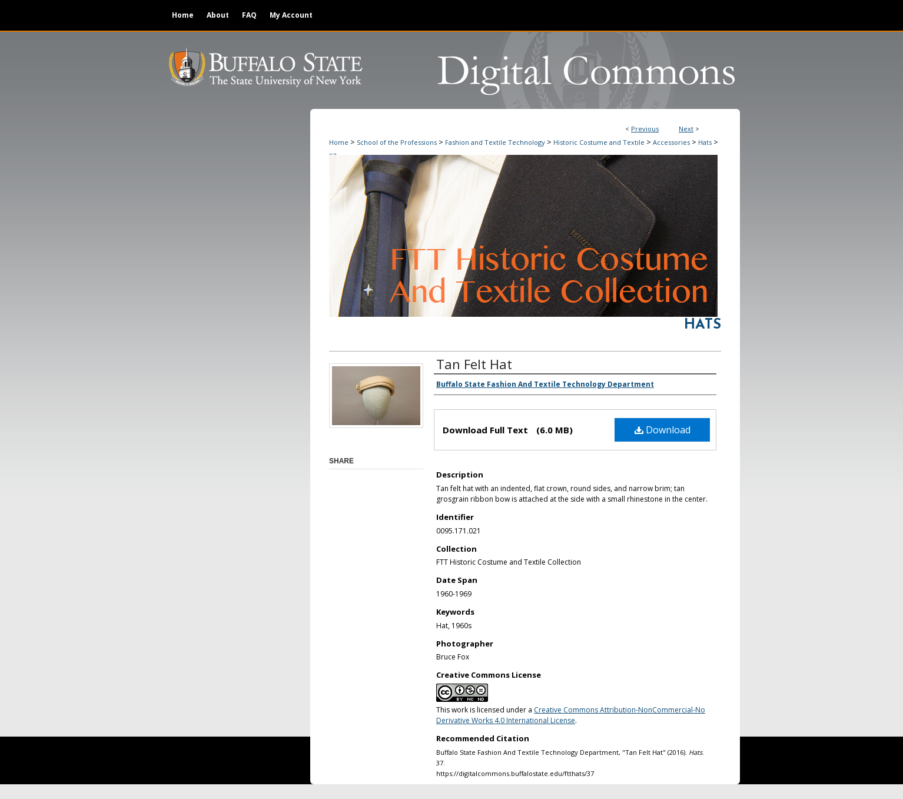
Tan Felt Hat (474, 364)
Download (662, 429)
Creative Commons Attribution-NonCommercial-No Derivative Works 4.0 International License (570, 715)
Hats (705, 142)
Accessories (671, 142)
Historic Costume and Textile (599, 142)
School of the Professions (397, 142)
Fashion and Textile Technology (495, 142)
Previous (645, 128)
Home (338, 142)
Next (686, 128)
